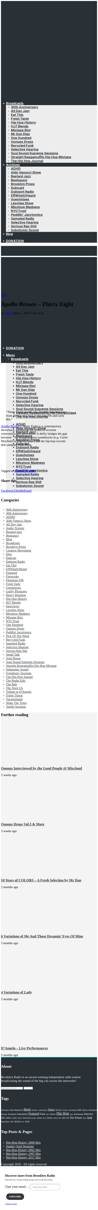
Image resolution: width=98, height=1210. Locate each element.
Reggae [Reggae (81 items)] (78, 1117)
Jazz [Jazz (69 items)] (3, 1117)
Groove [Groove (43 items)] (53, 1114)
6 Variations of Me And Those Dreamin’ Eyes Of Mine (42, 936)
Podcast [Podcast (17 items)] (55, 1118)
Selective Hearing (24, 149)
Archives (13, 165)
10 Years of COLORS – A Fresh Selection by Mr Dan (41, 880)
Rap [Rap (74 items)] (72, 1117)
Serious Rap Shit (24, 226)
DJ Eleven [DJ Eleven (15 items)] (65, 1110)
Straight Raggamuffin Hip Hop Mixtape (41, 157)
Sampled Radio (22, 218)
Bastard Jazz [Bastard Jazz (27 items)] (18, 1110)
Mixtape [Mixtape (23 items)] (39, 1118)
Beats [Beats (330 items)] (27, 1109)
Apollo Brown (10, 426)
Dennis (9, 313)
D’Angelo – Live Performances (24, 1048)
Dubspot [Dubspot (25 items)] (85, 1110)
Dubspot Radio (22, 191)
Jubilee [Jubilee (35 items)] (8, 1118)
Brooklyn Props (23, 184)
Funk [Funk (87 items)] (42, 1113)
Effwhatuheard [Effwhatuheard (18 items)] (92, 1110)
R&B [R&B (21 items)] (63, 1118)
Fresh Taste (20, 118)
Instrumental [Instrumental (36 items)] (78, 1114)
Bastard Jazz (21, 176)
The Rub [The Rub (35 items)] (17, 1121)
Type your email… (17, 1186)
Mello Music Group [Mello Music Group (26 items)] (29, 1118)
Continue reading (11, 1204)
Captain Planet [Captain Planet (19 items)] (42, 1110)
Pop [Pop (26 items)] (59, 1118)
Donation (15, 241)
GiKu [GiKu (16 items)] (47, 1114)
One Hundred (21, 138)
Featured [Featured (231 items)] (33, 1113)
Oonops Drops (22, 142)
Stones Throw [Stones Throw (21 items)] (5, 1121)
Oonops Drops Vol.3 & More (22, 824)
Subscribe (15, 1196)
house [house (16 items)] (71, 1114)
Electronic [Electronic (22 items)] (4, 1114)
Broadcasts (15, 103)
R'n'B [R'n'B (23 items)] (67, 1118)
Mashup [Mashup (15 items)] (20, 1118)
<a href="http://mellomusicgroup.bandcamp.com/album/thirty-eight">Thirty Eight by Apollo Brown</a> (35, 457)
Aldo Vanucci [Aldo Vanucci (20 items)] (5, 1110)
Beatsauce (19, 180)
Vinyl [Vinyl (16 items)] (22, 1121)
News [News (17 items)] (44, 1118)
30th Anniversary (24, 107)
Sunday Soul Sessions (20, 1146)
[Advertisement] (49, 274)
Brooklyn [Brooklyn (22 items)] (35, 1110)
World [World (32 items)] (27, 1121)
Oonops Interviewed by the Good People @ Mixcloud (41, 768)
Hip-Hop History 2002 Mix (23, 1150)
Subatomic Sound (25, 230)
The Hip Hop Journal (27, 161)
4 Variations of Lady (16, 992)
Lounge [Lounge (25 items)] (14, 1118)
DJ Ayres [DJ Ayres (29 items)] (59, 1110)
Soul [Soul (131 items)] (89, 1117)
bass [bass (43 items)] (12, 1110)
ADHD (16, 168)
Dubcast (17, 188)
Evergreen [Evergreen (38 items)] (12, 1114)
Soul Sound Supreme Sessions (34, 153)
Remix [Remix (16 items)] (84, 1118)
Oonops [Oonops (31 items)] (49, 1118)
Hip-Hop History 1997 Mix (23, 1153)
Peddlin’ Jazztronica (26, 215)
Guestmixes (20, 199)
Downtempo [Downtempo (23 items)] (73, 1110)
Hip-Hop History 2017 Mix (23, 1157)
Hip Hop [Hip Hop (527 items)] (62, 1113)
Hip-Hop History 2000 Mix (23, 1142)
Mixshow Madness (25, 207)
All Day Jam (20, 111)
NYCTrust (18, 211)
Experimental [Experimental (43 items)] (22, 1114)
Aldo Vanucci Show (26, 172)
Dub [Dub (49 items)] (79, 1110)
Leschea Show (22, 203)
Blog (9, 234)
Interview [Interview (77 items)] (88, 1113)
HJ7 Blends (19, 126)
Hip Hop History (23, 122)
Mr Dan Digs (20, 134)
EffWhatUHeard (23, 195)
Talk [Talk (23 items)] (11, 1121)
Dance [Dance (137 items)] (51, 1109)
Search (28, 1088)
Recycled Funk (22, 145)
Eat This (17, 115)
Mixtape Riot (21, 130)
